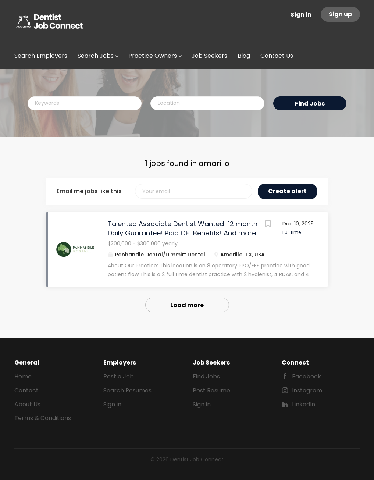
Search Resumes (127, 390)
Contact (26, 390)
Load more (187, 305)
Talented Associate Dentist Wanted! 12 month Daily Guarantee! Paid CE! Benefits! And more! (183, 228)
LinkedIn (303, 404)
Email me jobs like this (89, 191)
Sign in (301, 14)
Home (23, 376)
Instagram (307, 390)
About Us (27, 404)
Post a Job (118, 376)
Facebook (306, 376)
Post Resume (211, 390)
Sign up (340, 14)
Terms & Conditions (42, 418)
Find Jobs (310, 103)
